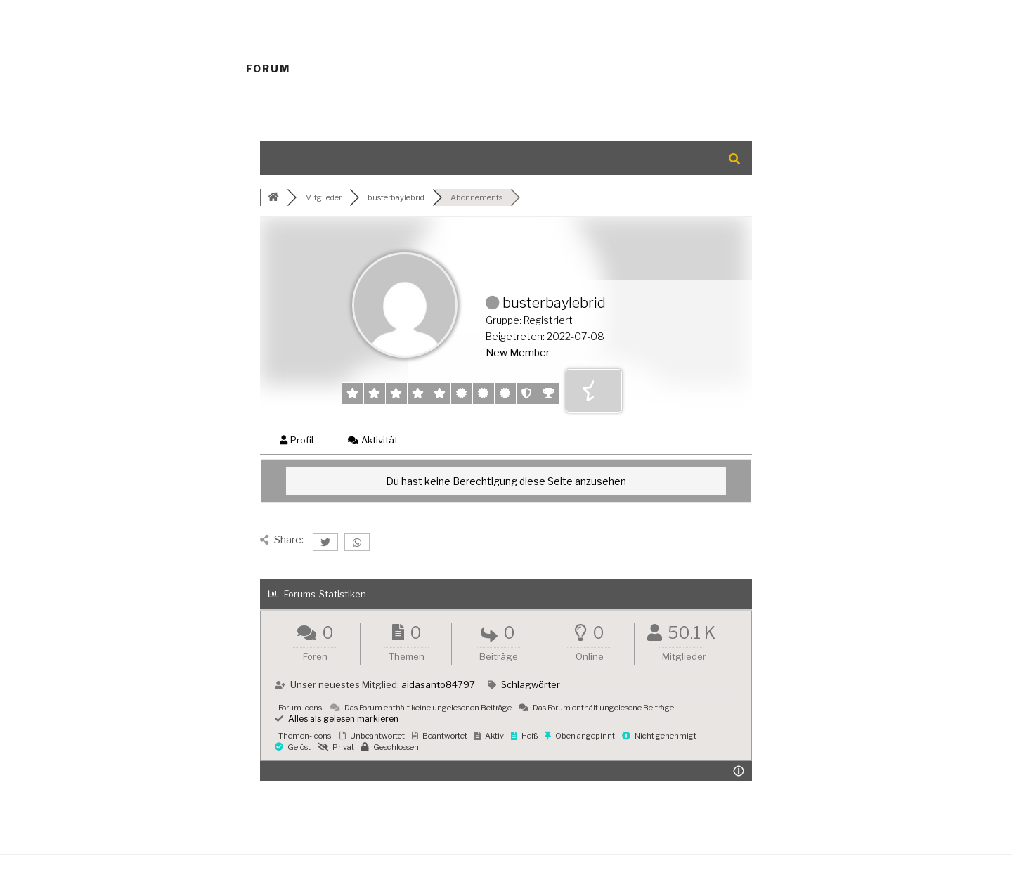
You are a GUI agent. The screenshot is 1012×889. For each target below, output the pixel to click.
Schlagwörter (530, 684)
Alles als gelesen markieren (336, 718)
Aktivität (373, 440)
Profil (296, 440)
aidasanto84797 (438, 684)
